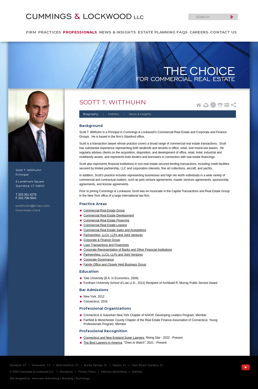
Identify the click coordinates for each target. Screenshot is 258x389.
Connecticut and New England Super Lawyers (114, 337)
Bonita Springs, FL (95, 365)
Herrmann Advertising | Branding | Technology (61, 378)
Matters (109, 114)
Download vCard (28, 210)
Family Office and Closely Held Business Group (115, 264)
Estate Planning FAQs (163, 32)
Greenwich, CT (41, 365)
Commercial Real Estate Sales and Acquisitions (115, 230)
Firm (31, 32)
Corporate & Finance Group (102, 240)
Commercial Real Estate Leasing (105, 225)
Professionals (80, 32)
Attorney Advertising (113, 371)
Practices (49, 32)
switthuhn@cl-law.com (33, 206)
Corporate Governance (99, 259)
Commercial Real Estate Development (109, 215)
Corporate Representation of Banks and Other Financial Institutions (128, 249)
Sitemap (137, 371)
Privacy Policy (87, 371)
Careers (199, 32)
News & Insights (117, 32)
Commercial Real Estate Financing (106, 220)
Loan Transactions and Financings (106, 245)
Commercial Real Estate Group (104, 210)
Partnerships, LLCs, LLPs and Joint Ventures (113, 235)
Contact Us (223, 32)
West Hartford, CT (67, 365)
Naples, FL (119, 365)
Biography (90, 114)
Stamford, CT (18, 365)
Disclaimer (66, 371)
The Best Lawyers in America (103, 342)
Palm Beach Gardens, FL (147, 365)
